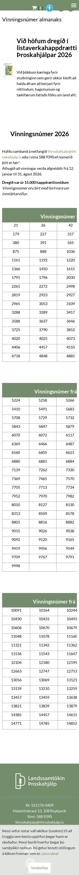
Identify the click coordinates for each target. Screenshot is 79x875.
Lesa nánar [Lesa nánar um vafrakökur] (50, 853)
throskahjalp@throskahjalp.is (39, 822)
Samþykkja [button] (39, 868)
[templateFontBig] (61, 8)
